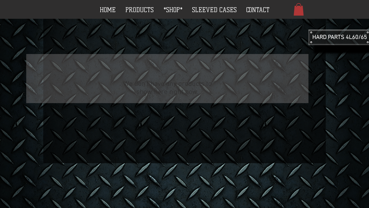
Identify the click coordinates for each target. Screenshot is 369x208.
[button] (298, 9)
